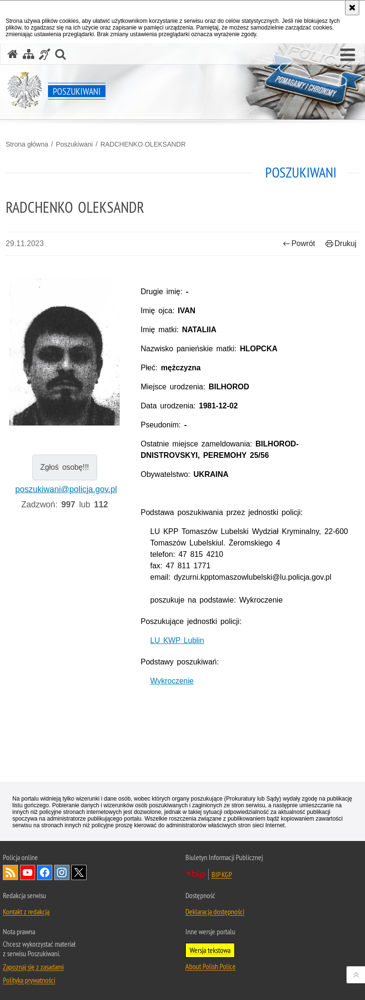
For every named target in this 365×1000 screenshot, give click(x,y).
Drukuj (341, 243)
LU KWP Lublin (177, 640)
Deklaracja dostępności (214, 911)
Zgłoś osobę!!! (64, 467)
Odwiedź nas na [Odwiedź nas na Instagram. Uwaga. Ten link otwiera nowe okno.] (61, 872)
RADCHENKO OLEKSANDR (143, 144)
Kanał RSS (10, 872)
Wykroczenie (171, 681)
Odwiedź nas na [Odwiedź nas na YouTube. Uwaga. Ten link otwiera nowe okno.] (27, 872)
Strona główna (27, 144)
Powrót (299, 243)
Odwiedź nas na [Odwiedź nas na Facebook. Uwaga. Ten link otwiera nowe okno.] (44, 872)
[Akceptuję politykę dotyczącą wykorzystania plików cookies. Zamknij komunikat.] (352, 7)
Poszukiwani (74, 144)
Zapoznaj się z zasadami (33, 966)
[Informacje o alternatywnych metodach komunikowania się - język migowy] (44, 54)
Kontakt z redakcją (26, 911)
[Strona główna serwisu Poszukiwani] (13, 54)
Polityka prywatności (29, 980)
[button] (347, 55)
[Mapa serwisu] (28, 54)
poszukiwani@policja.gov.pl (66, 489)
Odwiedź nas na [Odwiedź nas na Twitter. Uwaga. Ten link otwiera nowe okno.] (78, 872)
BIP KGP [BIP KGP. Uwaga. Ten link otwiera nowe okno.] (221, 874)
